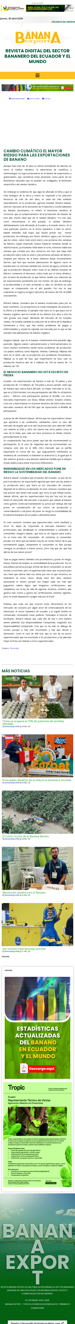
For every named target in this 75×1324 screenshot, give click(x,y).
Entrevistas (14, 648)
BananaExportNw (12, 726)
